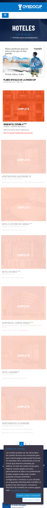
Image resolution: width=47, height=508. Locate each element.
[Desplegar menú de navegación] (5, 15)
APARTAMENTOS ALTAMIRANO (19, 416)
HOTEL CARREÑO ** (17, 365)
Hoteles (27, 34)
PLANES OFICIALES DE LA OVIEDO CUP (19, 80)
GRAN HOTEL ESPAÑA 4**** (15, 124)
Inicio (18, 34)
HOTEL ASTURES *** (17, 265)
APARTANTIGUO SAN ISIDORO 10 (20, 169)
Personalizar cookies (31, 500)
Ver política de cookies (19, 490)
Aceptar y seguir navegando (28, 495)
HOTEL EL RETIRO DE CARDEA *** (20, 216)
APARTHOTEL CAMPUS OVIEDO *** (20, 316)
